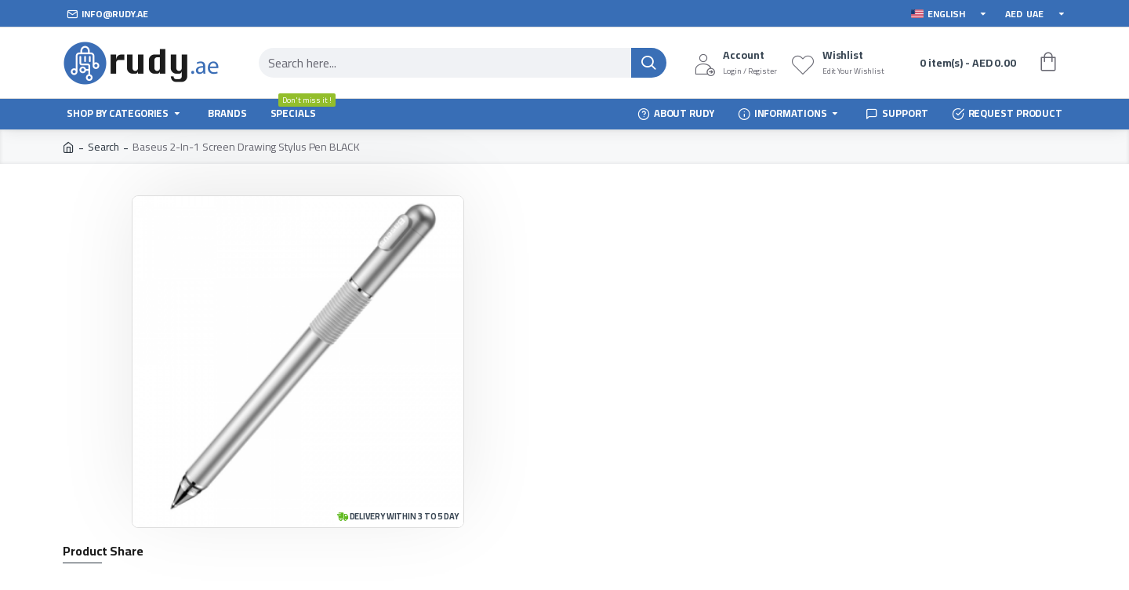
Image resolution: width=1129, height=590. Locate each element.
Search (103, 147)
